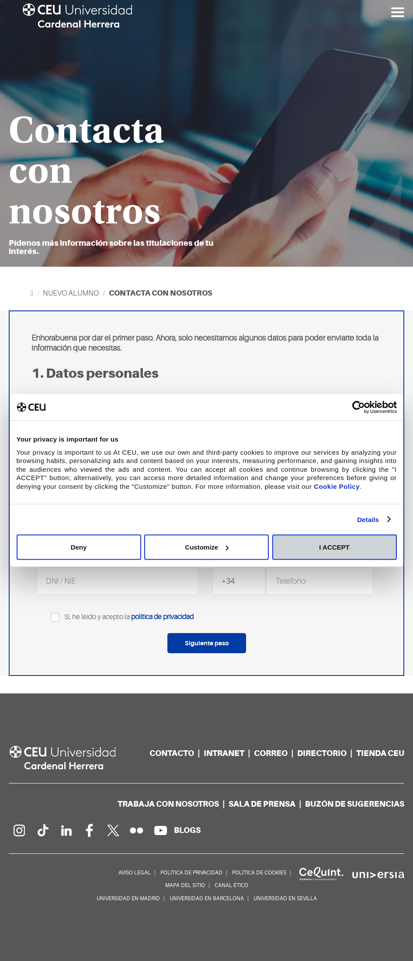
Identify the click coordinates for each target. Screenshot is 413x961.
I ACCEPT (334, 547)
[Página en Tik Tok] (42, 830)
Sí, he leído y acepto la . (115, 617)
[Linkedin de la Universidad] (66, 830)
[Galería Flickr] (137, 830)
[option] (206, 133)
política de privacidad (162, 617)
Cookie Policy (337, 486)
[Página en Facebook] (90, 830)
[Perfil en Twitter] (113, 830)
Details (368, 519)
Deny (79, 547)
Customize (207, 547)
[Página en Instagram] (19, 830)
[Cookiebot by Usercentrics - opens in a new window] (358, 407)
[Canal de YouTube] (160, 830)
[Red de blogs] (187, 830)
